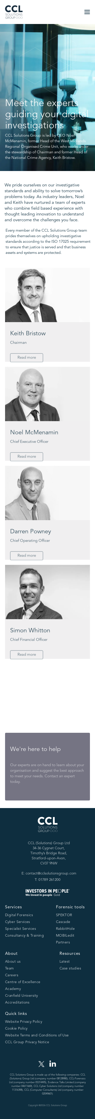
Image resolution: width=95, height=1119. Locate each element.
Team (9, 968)
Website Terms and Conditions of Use (37, 1035)
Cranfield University (21, 996)
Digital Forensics (19, 915)
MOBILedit (65, 935)
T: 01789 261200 (47, 880)
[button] (87, 12)
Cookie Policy (16, 1028)
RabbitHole (65, 929)
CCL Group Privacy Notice (27, 1042)
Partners (63, 942)
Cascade (63, 922)
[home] (14, 12)
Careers (11, 975)
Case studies (70, 968)
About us (13, 961)
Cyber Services (17, 922)
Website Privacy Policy (23, 1022)
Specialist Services (20, 929)
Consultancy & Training (24, 935)
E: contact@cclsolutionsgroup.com (49, 873)
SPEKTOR (64, 915)
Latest (65, 961)
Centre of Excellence (22, 982)
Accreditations (17, 1002)
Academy (13, 989)
